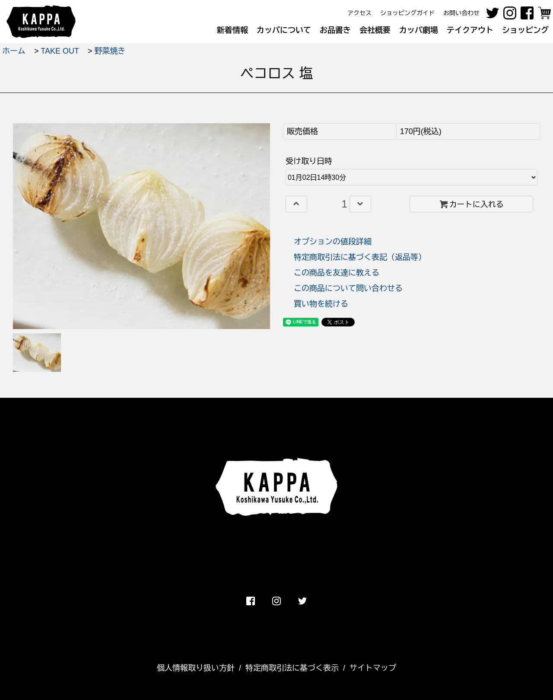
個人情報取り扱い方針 (196, 668)
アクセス (359, 13)
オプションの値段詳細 (333, 241)
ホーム (13, 51)
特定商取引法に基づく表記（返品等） (360, 257)
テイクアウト (470, 30)
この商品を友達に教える (336, 272)
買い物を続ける (321, 304)
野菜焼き (109, 51)
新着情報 (232, 30)
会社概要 (375, 30)
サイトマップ (373, 668)
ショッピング (525, 30)
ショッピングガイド (407, 13)
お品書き (335, 30)
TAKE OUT (60, 51)
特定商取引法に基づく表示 (292, 668)
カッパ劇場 (418, 30)
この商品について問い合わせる (348, 288)
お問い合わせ (461, 13)
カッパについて (284, 30)
